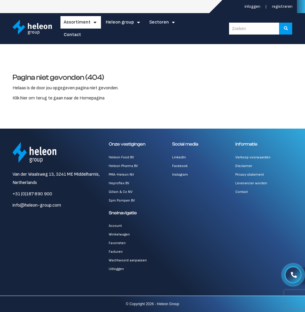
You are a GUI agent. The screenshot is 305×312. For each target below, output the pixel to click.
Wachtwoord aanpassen (128, 260)
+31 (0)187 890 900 (32, 194)
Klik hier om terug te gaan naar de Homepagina (59, 98)
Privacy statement (249, 174)
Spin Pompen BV (122, 200)
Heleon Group (120, 22)
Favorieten (117, 243)
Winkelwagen (119, 234)
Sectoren (159, 22)
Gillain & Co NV (121, 192)
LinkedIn (179, 157)
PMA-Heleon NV (121, 174)
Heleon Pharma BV (123, 166)
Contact (72, 35)
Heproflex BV (119, 183)
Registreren (282, 6)
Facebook (180, 166)
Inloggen (253, 6)
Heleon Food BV (121, 157)
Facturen (116, 251)
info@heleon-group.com (37, 205)
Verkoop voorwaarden (252, 157)
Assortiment (77, 22)
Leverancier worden (251, 183)
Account (115, 226)
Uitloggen (116, 269)
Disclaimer (243, 166)
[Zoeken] (286, 29)
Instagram (180, 174)
